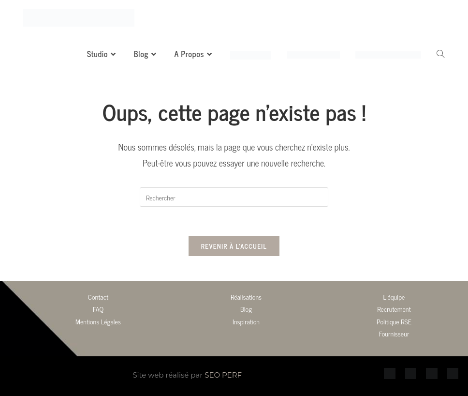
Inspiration (246, 321)
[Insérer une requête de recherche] (234, 197)
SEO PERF (223, 375)
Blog (246, 308)
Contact (98, 296)
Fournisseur (394, 333)
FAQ (98, 308)
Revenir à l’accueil (234, 246)
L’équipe (394, 296)
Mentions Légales (98, 321)
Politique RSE (394, 321)
